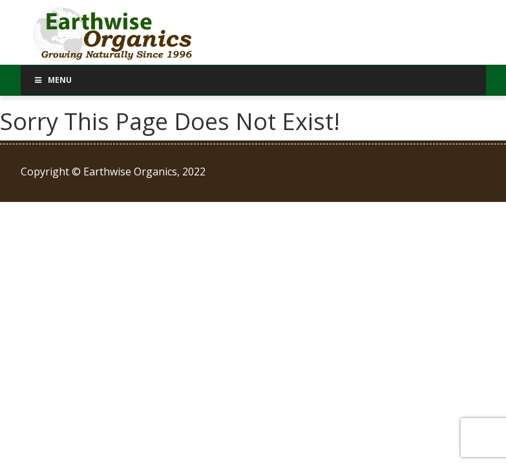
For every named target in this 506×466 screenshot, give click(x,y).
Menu (53, 79)
